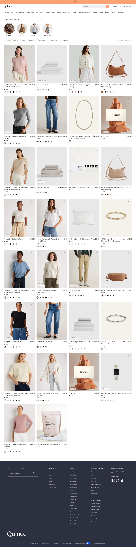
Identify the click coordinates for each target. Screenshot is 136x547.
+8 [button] (19, 244)
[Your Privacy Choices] (82, 543)
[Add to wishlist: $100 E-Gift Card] (96, 356)
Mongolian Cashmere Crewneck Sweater (15, 137)
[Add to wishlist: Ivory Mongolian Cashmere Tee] (32, 201)
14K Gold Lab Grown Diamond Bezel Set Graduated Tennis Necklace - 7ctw (79, 137)
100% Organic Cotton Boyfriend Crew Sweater (47, 291)
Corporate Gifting (96, 506)
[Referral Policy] (67, 543)
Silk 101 (72, 502)
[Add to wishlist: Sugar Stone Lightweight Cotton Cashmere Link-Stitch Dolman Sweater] (32, 47)
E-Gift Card (105, 136)
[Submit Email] (33, 474)
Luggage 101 (73, 508)
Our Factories (73, 484)
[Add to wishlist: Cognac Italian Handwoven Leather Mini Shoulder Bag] (129, 47)
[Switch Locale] (127, 6)
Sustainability (73, 487)
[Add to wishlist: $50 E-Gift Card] (129, 99)
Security (93, 490)
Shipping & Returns (96, 484)
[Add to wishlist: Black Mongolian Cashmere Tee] (32, 304)
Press (71, 490)
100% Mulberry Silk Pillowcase (79, 239)
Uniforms (93, 522)
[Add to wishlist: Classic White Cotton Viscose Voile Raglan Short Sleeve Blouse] (64, 201)
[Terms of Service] (34, 543)
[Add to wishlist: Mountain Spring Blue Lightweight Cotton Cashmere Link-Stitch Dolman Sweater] (32, 253)
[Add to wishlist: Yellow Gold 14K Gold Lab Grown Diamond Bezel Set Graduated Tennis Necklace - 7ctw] (96, 99)
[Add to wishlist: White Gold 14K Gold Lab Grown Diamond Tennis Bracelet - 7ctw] (129, 304)
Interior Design (95, 509)
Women (51, 475)
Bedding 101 (73, 505)
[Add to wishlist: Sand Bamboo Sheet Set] (64, 150)
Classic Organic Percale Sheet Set (79, 343)
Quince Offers (73, 524)
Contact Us (94, 493)
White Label (94, 512)
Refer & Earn (73, 475)
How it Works (73, 478)
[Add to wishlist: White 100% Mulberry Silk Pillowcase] (96, 201)
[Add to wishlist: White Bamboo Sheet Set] (64, 47)
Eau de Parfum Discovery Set (79, 187)
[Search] (107, 6)
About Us (72, 472)
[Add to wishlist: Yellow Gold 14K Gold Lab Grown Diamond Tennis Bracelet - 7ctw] (129, 201)
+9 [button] (51, 90)
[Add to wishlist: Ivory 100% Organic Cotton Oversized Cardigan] (64, 356)
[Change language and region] (118, 472)
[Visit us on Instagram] (117, 481)
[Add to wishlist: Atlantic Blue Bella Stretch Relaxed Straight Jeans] (64, 99)
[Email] (18, 474)
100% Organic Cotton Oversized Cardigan (47, 394)
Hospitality (93, 515)
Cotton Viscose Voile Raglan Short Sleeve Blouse (48, 240)
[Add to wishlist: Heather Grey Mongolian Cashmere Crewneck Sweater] (32, 99)
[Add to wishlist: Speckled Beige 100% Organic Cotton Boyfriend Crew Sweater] (64, 253)
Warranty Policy (95, 487)
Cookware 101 (74, 496)
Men (50, 472)
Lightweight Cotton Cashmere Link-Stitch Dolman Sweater (16, 86)
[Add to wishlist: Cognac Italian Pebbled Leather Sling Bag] (129, 253)
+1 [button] (51, 141)
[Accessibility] (56, 543)
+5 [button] (19, 92)
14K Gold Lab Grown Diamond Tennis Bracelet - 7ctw (110, 240)
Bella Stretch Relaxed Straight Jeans (49, 136)
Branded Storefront (96, 519)
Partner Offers (53, 487)
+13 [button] (84, 244)
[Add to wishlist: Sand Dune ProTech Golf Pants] (96, 253)
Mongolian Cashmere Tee (13, 239)
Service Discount (74, 515)
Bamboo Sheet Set (43, 85)
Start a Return (94, 481)
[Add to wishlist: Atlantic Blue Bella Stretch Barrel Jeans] (64, 304)
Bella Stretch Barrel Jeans (45, 342)
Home (50, 478)
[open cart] (124, 6)
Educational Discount (75, 518)
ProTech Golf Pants (75, 290)
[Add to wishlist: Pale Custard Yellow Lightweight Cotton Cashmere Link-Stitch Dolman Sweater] (32, 356)
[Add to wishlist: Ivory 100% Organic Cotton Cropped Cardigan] (96, 47)
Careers (72, 511)
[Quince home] (8, 6)
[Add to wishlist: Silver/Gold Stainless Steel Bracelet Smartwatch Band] (129, 356)
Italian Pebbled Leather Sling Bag (113, 290)
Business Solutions (95, 503)
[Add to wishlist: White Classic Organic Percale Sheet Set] (96, 304)
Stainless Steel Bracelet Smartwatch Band (113, 394)
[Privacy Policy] (45, 543)
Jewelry (51, 481)
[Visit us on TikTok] (122, 481)
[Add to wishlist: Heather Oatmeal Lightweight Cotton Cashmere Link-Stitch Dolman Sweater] (32, 150)
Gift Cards (52, 484)
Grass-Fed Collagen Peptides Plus (48, 444)
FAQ (92, 475)
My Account (94, 472)
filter (7, 40)
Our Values (73, 481)
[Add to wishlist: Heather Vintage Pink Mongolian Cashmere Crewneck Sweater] (32, 407)
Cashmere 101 (74, 493)
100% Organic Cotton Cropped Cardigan (79, 86)
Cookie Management (99, 543)
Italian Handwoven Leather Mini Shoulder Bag (112, 86)
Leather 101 (73, 499)
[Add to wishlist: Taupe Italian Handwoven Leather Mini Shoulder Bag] (129, 150)
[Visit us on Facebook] (112, 481)
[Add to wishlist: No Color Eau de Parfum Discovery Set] (96, 150)
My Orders (93, 478)
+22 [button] (84, 349)
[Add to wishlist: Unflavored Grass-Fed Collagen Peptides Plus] (64, 407)
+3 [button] (83, 295)
